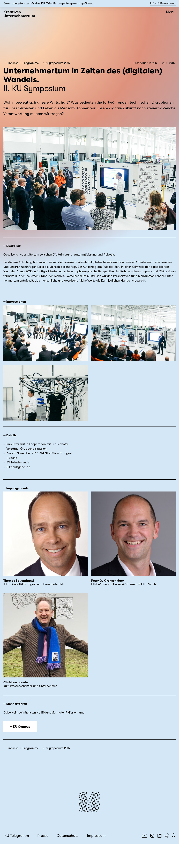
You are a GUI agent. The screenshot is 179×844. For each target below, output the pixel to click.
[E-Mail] (144, 836)
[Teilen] (167, 835)
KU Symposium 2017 (56, 63)
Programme (31, 63)
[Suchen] (174, 835)
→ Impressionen (14, 301)
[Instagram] (152, 836)
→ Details (10, 435)
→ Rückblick (12, 246)
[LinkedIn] (159, 836)
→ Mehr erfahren (15, 704)
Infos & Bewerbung (163, 3)
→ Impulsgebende (16, 488)
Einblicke (12, 63)
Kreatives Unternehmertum (19, 14)
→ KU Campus (20, 726)
